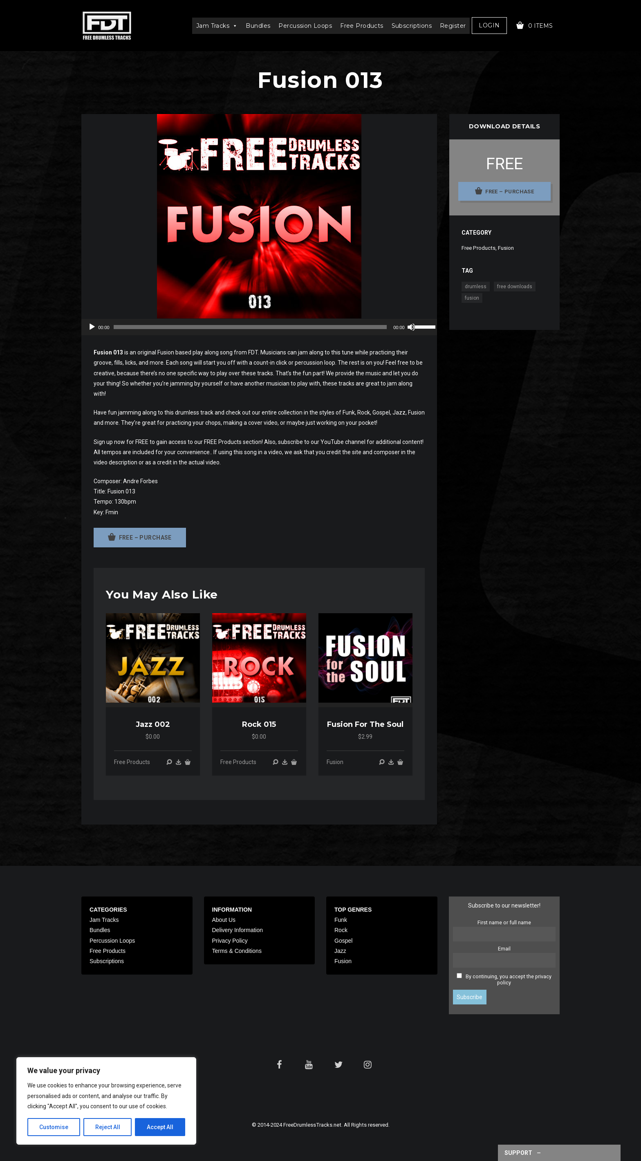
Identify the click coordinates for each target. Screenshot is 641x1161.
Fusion (335, 762)
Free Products (361, 25)
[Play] (92, 327)
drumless (475, 286)
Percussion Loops (305, 25)
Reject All (107, 1127)
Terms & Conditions (237, 951)
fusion (472, 298)
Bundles (258, 25)
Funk (340, 920)
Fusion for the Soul (365, 724)
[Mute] (411, 327)
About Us (224, 920)
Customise (53, 1127)
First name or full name (504, 922)
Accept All (160, 1127)
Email (504, 949)
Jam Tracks (217, 26)
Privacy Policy (230, 940)
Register (453, 25)
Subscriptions (412, 25)
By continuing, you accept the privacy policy (508, 979)
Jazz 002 (153, 724)
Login (489, 25)
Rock (340, 930)
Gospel (343, 940)
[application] (259, 327)
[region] (106, 1101)
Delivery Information (237, 930)
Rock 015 (259, 724)
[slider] (250, 327)
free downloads (514, 286)
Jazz (340, 951)
